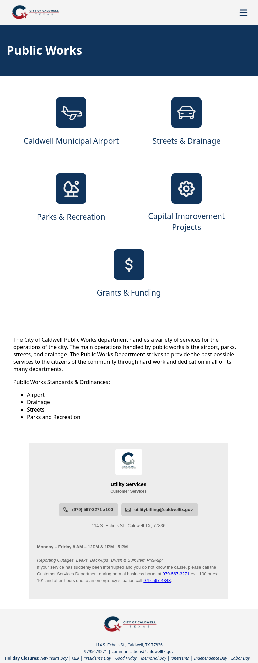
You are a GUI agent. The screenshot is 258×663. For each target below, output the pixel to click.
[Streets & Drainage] (186, 127)
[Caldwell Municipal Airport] (71, 127)
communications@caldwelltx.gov (142, 651)
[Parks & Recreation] (71, 203)
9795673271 (96, 651)
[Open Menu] (243, 13)
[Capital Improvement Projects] (186, 203)
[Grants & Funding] (129, 279)
